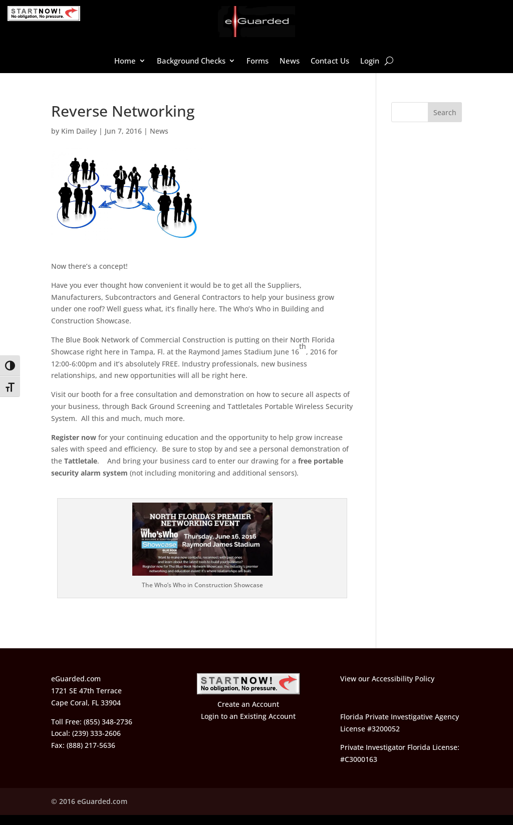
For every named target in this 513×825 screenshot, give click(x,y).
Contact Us (330, 61)
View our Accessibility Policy (387, 678)
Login (369, 61)
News (290, 61)
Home (125, 61)
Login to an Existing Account (248, 716)
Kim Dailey (79, 131)
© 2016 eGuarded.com (89, 801)
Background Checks (191, 61)
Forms (257, 61)
